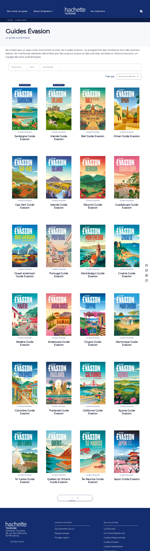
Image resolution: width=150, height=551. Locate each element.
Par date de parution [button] (126, 76)
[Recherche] (141, 11)
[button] (18, 67)
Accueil (10, 20)
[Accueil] (75, 11)
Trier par (110, 77)
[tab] (19, 11)
